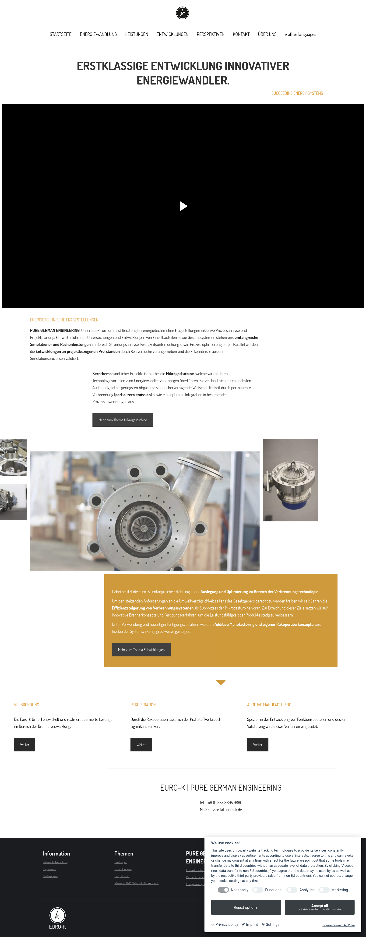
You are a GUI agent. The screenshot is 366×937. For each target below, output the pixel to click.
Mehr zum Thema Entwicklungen (306, 649)
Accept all (319, 907)
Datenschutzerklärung (55, 862)
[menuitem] (61, 34)
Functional (273, 890)
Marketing (339, 890)
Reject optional (246, 907)
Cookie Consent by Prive (338, 925)
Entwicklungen (123, 869)
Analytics (306, 890)
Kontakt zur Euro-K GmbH (201, 870)
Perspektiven (122, 876)
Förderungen (50, 876)
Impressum (49, 869)
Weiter (24, 744)
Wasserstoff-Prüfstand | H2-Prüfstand (137, 883)
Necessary (239, 890)
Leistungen (121, 862)
